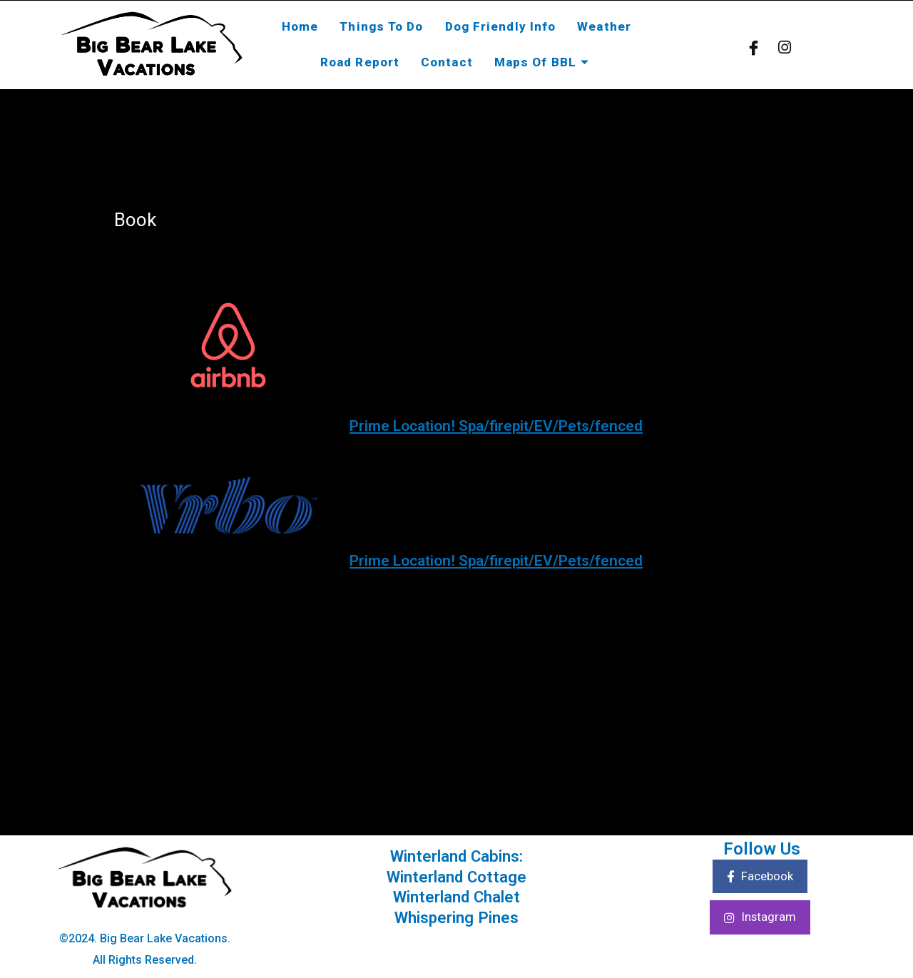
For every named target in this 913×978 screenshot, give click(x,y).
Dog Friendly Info (500, 26)
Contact (447, 62)
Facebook (760, 877)
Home (300, 26)
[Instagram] (784, 46)
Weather (604, 26)
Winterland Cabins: (457, 856)
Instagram (759, 919)
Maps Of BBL (543, 62)
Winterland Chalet (456, 897)
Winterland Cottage (457, 877)
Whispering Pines (457, 917)
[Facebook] (753, 46)
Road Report (359, 62)
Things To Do (381, 26)
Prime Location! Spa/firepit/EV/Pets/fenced (533, 424)
